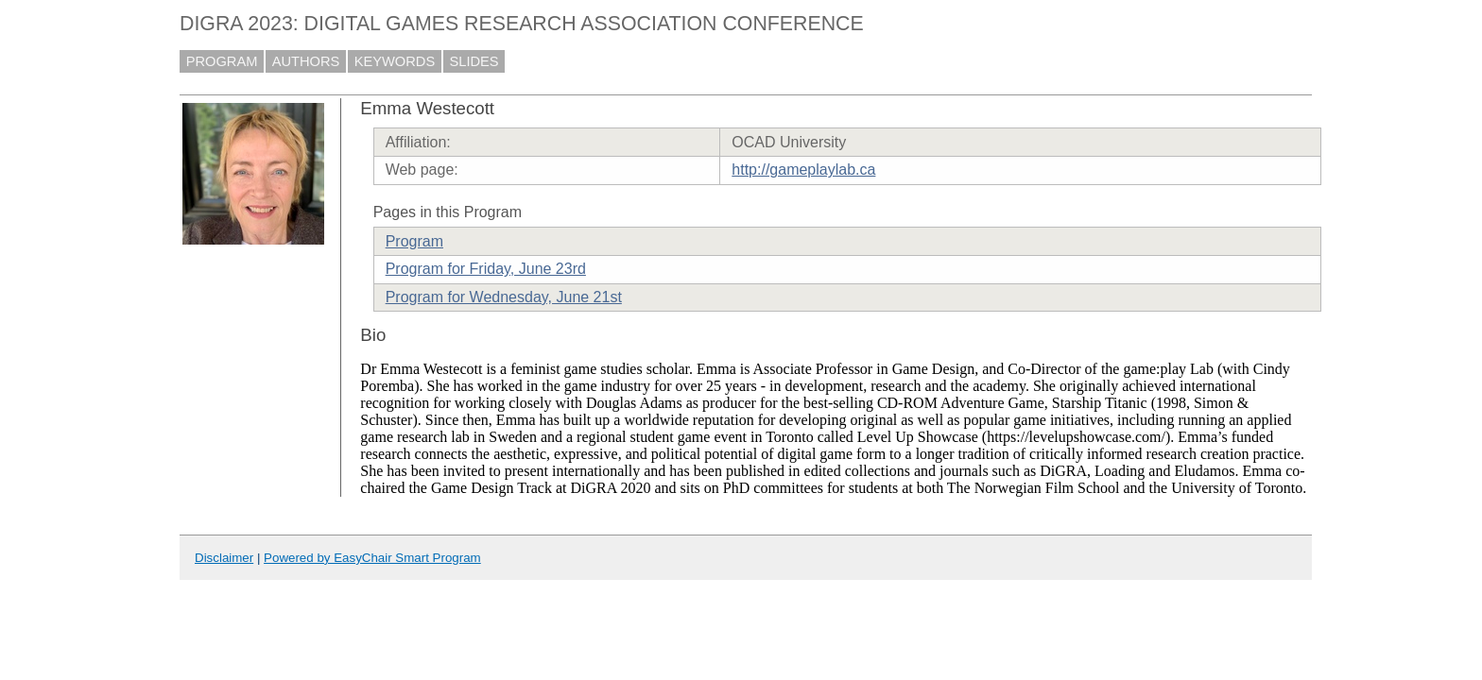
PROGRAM (222, 61)
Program (414, 241)
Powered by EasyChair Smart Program (372, 558)
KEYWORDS (395, 61)
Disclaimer (224, 558)
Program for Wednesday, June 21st (504, 297)
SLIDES (474, 61)
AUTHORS (306, 61)
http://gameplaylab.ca (803, 170)
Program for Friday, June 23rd (486, 269)
